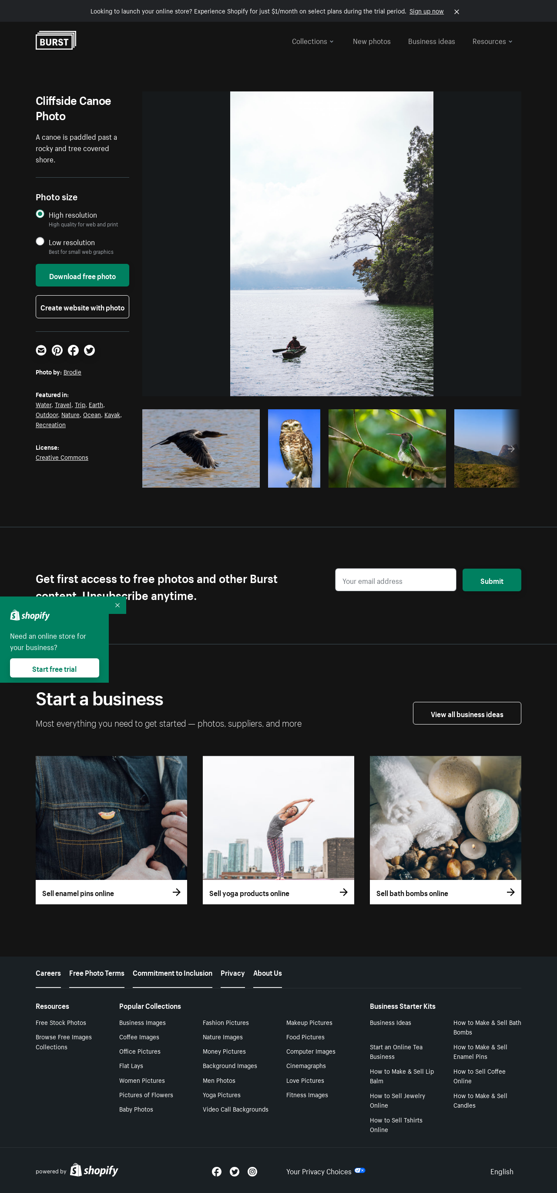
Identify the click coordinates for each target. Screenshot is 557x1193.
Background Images (230, 1065)
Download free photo (82, 275)
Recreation (51, 424)
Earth (96, 404)
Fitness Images (307, 1094)
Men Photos (219, 1080)
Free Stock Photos (61, 1022)
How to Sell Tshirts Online (396, 1124)
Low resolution (72, 242)
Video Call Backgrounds (235, 1108)
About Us (267, 971)
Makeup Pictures (309, 1022)
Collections (313, 40)
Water (43, 404)
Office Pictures (140, 1050)
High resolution (73, 214)
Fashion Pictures (226, 1022)
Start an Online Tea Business (396, 1051)
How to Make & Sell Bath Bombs (487, 1027)
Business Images (142, 1022)
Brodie (72, 371)
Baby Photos (136, 1108)
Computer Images (311, 1050)
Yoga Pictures (222, 1094)
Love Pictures (305, 1080)
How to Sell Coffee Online (479, 1075)
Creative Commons (62, 457)
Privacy (233, 971)
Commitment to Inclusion (172, 971)
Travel (63, 404)
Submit (491, 580)
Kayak (112, 414)
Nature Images (223, 1036)
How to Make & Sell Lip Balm (402, 1075)
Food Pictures (305, 1036)
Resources (493, 40)
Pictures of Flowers (146, 1094)
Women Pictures (142, 1080)
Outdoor (47, 414)
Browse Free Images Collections (64, 1041)
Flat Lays (131, 1065)
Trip (80, 404)
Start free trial (54, 668)
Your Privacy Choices (326, 1170)
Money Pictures (224, 1050)
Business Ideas (390, 1022)
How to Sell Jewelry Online (397, 1100)
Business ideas (431, 40)
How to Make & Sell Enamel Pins (480, 1051)
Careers (48, 971)
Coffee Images (139, 1036)
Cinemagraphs (306, 1065)
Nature (70, 414)
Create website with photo (82, 306)
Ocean (92, 414)
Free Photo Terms (96, 971)
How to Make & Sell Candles (480, 1100)
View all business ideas (467, 713)
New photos (372, 40)
